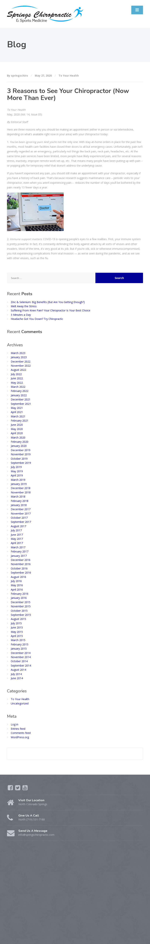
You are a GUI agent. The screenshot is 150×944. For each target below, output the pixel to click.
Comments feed (21, 733)
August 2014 (18, 669)
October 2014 (19, 661)
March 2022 (18, 387)
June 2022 (17, 378)
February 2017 (19, 551)
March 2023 (18, 353)
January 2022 (19, 395)
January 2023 (19, 357)
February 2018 (19, 501)
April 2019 (17, 475)
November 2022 (21, 365)
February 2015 (19, 644)
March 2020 (18, 437)
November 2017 (21, 513)
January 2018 (19, 505)
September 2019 (21, 463)
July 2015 (16, 623)
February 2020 (19, 441)
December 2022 (20, 361)
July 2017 (16, 530)
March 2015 (18, 640)
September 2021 (21, 404)
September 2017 (21, 522)
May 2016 (17, 585)
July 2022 (16, 374)
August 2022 (18, 370)
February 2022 (19, 391)
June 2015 (17, 627)
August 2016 (18, 577)
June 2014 (17, 678)
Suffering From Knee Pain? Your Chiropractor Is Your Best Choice (50, 310)
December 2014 (20, 653)
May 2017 (17, 539)
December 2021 (20, 399)
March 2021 (18, 416)
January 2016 (19, 598)
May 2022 (17, 382)
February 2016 (19, 593)
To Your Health (69, 75)
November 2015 (21, 606)
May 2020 (17, 429)
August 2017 (18, 526)
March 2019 (18, 480)
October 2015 (19, 610)
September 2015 (21, 615)
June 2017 (17, 534)
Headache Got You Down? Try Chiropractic (37, 319)
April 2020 (17, 433)
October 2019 (19, 458)
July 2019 (16, 467)
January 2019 (19, 484)
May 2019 (17, 471)
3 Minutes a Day (21, 314)
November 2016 (21, 564)
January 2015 (19, 648)
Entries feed (18, 728)
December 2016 (20, 560)
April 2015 (17, 636)
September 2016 (21, 572)
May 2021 (17, 408)
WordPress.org (20, 737)
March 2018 (18, 496)
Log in (14, 724)
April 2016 (17, 589)
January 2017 (19, 556)
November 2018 (21, 492)
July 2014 (16, 674)
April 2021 (17, 412)
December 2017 (20, 509)
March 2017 (18, 547)
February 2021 (19, 420)
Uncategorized (20, 703)
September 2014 (21, 665)
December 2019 (20, 450)
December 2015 (20, 602)
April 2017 (17, 543)
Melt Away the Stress (24, 306)
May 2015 (17, 632)
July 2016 (16, 581)
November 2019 (21, 454)
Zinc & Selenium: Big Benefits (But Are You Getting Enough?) (48, 302)
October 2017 (19, 517)
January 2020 (19, 446)
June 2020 (17, 424)
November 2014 (21, 657)
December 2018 (20, 488)
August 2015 (18, 619)
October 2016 (19, 568)
